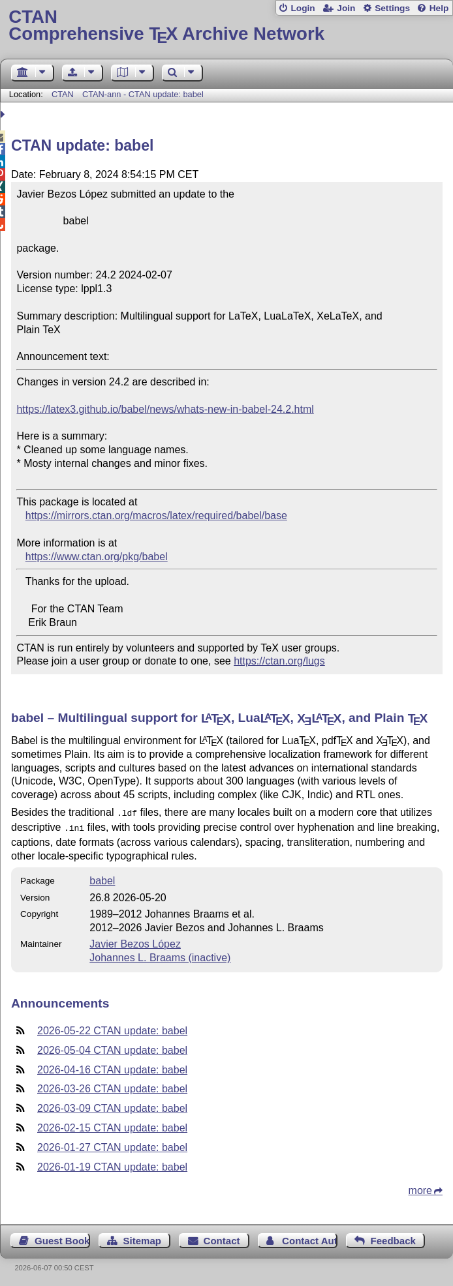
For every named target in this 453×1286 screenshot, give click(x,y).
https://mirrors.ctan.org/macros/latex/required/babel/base (156, 515)
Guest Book (62, 1238)
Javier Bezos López (135, 941)
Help (439, 8)
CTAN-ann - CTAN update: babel (143, 94)
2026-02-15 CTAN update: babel (112, 1125)
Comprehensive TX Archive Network (226, 25)
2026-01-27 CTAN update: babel (112, 1144)
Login (302, 8)
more (420, 1187)
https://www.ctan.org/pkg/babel (96, 556)
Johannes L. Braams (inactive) (159, 955)
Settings (392, 8)
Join (346, 8)
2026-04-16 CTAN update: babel (112, 1067)
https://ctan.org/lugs (279, 660)
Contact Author (309, 1238)
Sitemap (142, 1238)
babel (102, 878)
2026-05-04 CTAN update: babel (112, 1047)
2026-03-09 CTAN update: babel (112, 1105)
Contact (222, 1238)
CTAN (63, 94)
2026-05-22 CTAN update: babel (112, 1028)
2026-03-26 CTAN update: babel (112, 1086)
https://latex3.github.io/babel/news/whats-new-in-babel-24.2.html (164, 409)
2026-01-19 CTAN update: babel (112, 1164)
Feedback (393, 1238)
